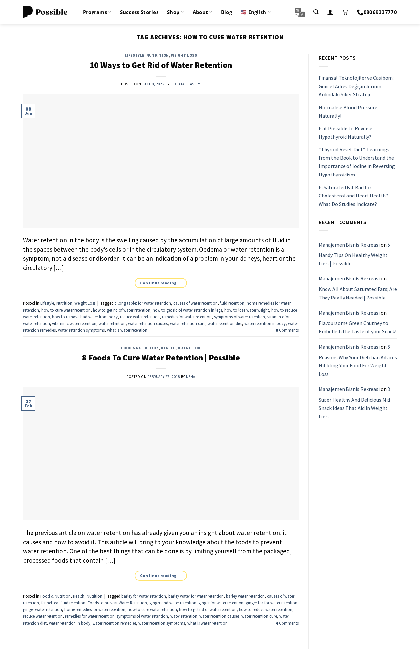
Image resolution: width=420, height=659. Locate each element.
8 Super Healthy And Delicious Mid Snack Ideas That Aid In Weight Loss (354, 403)
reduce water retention (140, 316)
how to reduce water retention (265, 609)
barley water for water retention (196, 596)
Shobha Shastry (185, 84)
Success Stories (139, 12)
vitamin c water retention (74, 323)
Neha (190, 376)
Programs (97, 12)
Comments (287, 330)
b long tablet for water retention (143, 303)
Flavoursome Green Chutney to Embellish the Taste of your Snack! (357, 327)
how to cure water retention (66, 310)
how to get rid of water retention (121, 310)
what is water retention (127, 330)
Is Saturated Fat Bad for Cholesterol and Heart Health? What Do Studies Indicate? (353, 195)
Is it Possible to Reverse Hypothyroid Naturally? (345, 132)
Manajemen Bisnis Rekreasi (349, 244)
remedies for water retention (187, 316)
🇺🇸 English (256, 12)
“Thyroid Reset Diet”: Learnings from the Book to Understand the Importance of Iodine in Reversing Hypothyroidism (357, 162)
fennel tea (49, 602)
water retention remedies (114, 623)
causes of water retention (195, 303)
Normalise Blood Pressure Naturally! (348, 111)
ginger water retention (42, 609)
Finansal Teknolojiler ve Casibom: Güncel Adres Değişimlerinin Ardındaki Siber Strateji (356, 86)
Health (168, 348)
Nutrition (157, 55)
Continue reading (161, 283)
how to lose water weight (246, 310)
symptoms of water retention (239, 316)
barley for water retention (143, 596)
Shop (175, 12)
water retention (112, 323)
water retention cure (187, 323)
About (203, 12)
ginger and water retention (172, 602)
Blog (226, 12)
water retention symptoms (81, 330)
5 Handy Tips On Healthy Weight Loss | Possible (354, 254)
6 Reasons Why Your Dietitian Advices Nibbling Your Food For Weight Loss (358, 360)
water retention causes (148, 323)
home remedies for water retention (94, 609)
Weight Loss (184, 55)
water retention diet (225, 323)
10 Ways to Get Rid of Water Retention (161, 65)
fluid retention (232, 303)
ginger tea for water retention (271, 602)
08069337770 (377, 12)
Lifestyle (134, 55)
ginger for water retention (221, 602)
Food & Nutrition (140, 348)
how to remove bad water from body (85, 316)
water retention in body (265, 323)
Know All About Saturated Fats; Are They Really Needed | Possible (358, 293)
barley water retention (245, 596)
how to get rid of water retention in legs (187, 310)
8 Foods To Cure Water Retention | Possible (161, 357)
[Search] (316, 12)
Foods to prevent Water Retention (117, 602)
